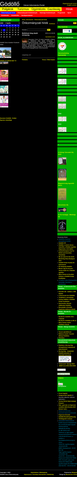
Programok (61, 13)
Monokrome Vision (71, 474)
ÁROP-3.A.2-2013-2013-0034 (67, 365)
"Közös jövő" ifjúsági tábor (67, 363)
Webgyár (74, 472)
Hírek (69, 9)
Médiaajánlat (43, 472)
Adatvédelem (34, 472)
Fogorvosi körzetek (64, 415)
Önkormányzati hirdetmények (27, 13)
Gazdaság (53, 9)
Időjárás (61, 378)
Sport (69, 13)
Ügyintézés (38, 9)
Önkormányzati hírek (8, 13)
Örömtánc (62, 337)
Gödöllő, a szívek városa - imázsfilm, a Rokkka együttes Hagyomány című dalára (67, 247)
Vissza (44, 59)
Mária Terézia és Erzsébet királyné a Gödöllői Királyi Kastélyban (66, 276)
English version (72, 5)
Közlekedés (5, 15)
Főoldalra (25, 59)
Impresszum (27, 474)
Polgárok (7, 9)
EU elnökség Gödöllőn (65, 266)
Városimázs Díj (63, 205)
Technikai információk (39, 474)
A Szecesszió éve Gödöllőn (67, 295)
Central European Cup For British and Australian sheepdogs (66, 252)
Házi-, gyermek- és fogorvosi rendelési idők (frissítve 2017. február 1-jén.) (67, 407)
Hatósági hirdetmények (47, 13)
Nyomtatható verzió (50, 36)
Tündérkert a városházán (66, 297)
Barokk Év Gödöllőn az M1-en (67, 320)
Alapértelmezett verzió (70, 3)
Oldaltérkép (50, 474)
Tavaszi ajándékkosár (65, 332)
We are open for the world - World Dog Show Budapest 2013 (67, 258)
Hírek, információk (27, 19)
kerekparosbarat (26, 15)
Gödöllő (9, 4)
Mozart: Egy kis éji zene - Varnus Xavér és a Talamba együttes (67, 270)
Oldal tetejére (51, 59)
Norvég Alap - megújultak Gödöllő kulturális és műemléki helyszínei (66, 353)
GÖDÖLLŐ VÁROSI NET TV (8, 60)
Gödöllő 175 (62, 243)
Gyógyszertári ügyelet (65, 395)
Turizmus (23, 9)
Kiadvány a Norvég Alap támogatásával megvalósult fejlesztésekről (67, 347)
